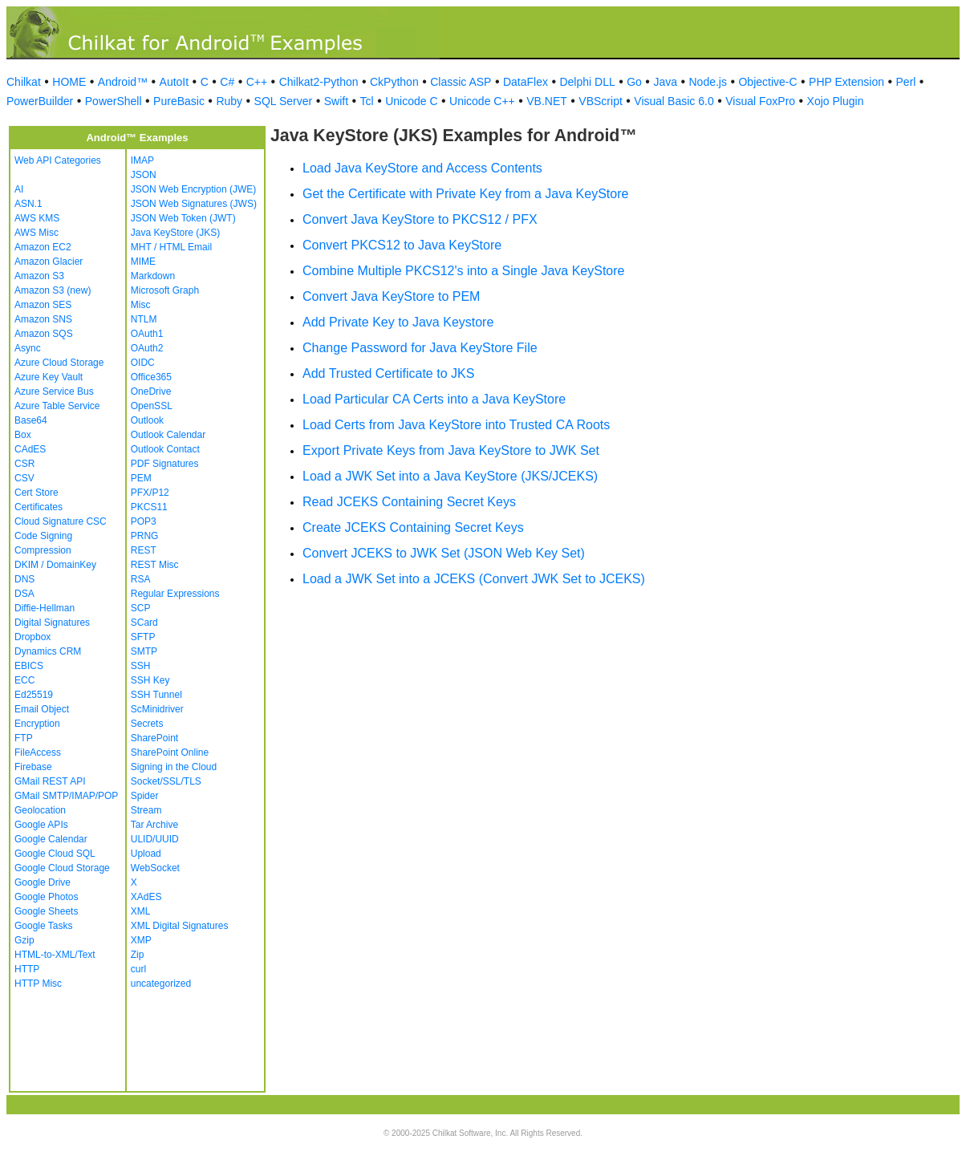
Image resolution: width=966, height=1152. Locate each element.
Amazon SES (42, 304)
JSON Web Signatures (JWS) (194, 203)
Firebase (33, 767)
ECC (24, 680)
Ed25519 (33, 694)
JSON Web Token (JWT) (183, 218)
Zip (137, 954)
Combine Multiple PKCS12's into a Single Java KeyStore (463, 271)
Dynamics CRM (47, 651)
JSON (143, 175)
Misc (141, 304)
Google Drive (42, 882)
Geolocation (40, 810)
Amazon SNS (43, 319)
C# (227, 81)
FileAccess (37, 752)
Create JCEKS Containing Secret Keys (413, 527)
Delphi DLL (587, 81)
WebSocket (155, 868)
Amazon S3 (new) (52, 290)
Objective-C (767, 81)
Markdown (153, 276)
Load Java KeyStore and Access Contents (422, 168)
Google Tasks (43, 925)
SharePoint (154, 738)
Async (27, 348)
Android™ (123, 81)
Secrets (147, 723)
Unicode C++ (482, 101)
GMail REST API (49, 781)
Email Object (41, 709)
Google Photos (46, 897)
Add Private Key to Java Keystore (397, 322)
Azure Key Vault (48, 377)
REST (143, 550)
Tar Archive (154, 824)
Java (665, 81)
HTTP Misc (38, 983)
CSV (24, 478)
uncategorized (161, 983)
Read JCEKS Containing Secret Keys (409, 502)
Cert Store (36, 492)
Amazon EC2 (42, 247)
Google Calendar (50, 839)
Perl (906, 81)
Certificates (38, 507)
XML (141, 911)
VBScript (600, 101)
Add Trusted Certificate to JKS (388, 373)
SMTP (144, 651)
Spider (145, 795)
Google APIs (41, 824)
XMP (141, 940)
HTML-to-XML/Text (54, 954)
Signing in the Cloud (174, 767)
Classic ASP (460, 81)
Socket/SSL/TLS (166, 781)
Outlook (147, 420)
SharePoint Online (170, 752)
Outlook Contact (165, 449)
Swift (336, 101)
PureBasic (179, 101)
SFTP (143, 637)
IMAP (142, 160)
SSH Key (150, 680)
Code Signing (43, 536)
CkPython (394, 81)
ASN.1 (28, 203)
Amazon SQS (43, 333)
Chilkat (23, 81)
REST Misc (155, 564)
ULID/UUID (155, 839)
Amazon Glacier (48, 261)
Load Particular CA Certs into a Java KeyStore (434, 399)
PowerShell (113, 101)
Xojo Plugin (835, 101)
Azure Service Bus (54, 391)
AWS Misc (36, 232)
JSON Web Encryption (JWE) (193, 189)
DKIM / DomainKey (55, 564)
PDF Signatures (165, 463)
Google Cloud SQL (54, 853)
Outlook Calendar (168, 434)
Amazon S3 (39, 276)
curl (138, 969)
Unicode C (411, 101)
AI (18, 189)
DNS (24, 579)
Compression (42, 550)
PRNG (145, 536)
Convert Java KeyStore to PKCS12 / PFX (420, 219)
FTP (23, 738)
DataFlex (525, 81)
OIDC (143, 362)
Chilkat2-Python (319, 81)
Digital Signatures (52, 622)
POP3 (143, 521)
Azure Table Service (57, 406)
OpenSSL (151, 406)
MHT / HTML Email (171, 247)
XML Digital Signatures (180, 925)
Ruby (229, 101)
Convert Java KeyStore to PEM (391, 296)
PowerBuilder (39, 101)
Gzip (24, 940)
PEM (141, 478)
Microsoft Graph (165, 290)
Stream (146, 810)
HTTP (26, 969)
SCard (144, 622)
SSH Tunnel (156, 694)
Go (634, 81)
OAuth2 (147, 348)
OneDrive (151, 391)
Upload (146, 853)
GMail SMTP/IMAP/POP (66, 795)
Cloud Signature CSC (60, 521)
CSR (24, 463)
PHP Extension (846, 81)
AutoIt (174, 81)
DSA (24, 593)
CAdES (30, 449)
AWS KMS (36, 218)
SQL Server (283, 101)
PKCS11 (149, 507)
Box (22, 434)
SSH (141, 665)
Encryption (37, 723)
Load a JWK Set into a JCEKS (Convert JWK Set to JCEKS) (473, 579)
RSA (141, 579)
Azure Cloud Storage (59, 362)
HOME (69, 81)
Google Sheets (46, 911)
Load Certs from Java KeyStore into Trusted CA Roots (456, 425)
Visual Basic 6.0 (673, 101)
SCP (141, 608)
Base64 (30, 420)
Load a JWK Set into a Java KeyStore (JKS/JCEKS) (450, 476)
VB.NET (546, 101)
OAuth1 (147, 333)
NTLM (144, 319)
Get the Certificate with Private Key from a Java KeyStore (465, 194)
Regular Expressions (175, 593)
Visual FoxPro (760, 101)
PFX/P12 (150, 492)
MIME (143, 261)
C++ (256, 81)
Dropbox (32, 637)
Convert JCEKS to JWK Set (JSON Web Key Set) (443, 553)
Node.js (708, 81)
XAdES (146, 897)
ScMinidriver (157, 709)
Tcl (367, 101)
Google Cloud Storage (62, 868)
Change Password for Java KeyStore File (420, 348)
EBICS (28, 665)
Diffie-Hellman (44, 608)
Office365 (151, 377)
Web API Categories (57, 160)
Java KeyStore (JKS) (175, 232)
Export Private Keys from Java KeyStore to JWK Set (450, 450)
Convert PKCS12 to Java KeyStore (401, 245)
